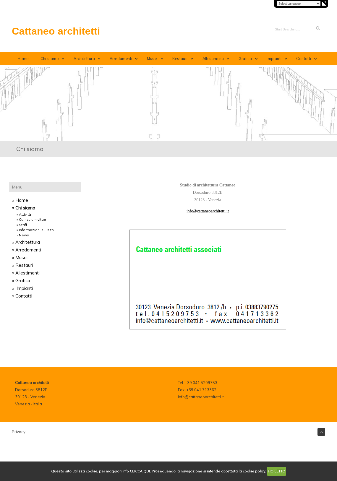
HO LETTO (276, 471)
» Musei (19, 257)
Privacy (18, 431)
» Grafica (21, 280)
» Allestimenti (26, 273)
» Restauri (22, 265)
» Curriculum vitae (31, 219)
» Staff (22, 224)
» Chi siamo (23, 208)
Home (23, 58)
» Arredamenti (26, 250)
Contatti (307, 58)
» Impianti (22, 288)
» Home (20, 200)
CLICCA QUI (140, 471)
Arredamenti (125, 58)
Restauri (183, 58)
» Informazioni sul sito (35, 230)
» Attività (24, 214)
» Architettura (26, 242)
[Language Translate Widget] (298, 3)
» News (23, 235)
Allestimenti (217, 58)
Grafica (249, 58)
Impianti (278, 58)
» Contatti (22, 296)
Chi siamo (53, 58)
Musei (156, 58)
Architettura (88, 58)
